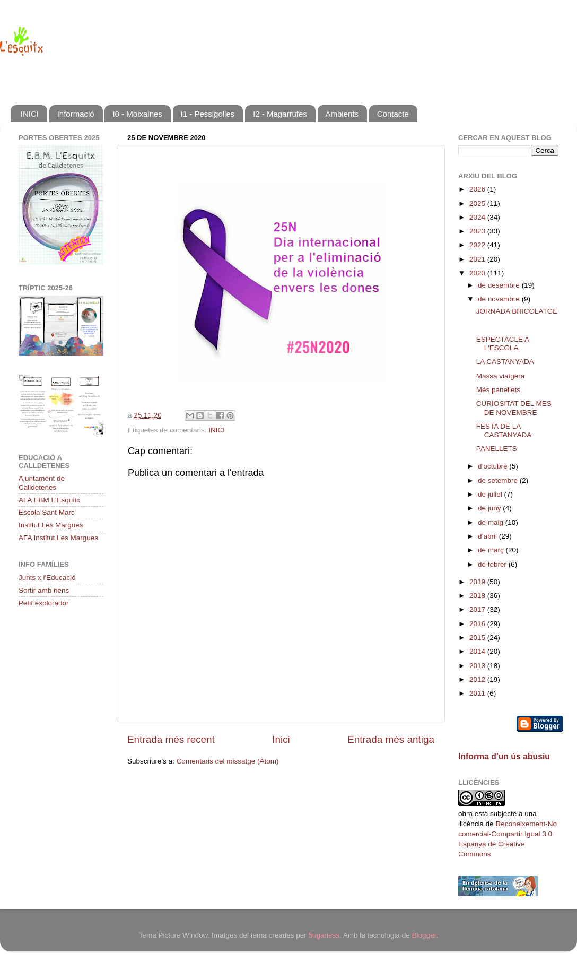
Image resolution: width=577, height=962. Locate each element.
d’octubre (493, 466)
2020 (478, 273)
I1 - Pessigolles (208, 113)
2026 (478, 189)
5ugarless (323, 935)
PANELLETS (496, 449)
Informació (75, 113)
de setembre (499, 480)
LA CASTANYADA (505, 362)
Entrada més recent (171, 739)
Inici (281, 739)
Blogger (424, 935)
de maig (491, 522)
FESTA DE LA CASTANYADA (504, 430)
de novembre (500, 299)
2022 (478, 245)
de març (492, 550)
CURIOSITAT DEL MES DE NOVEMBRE (514, 408)
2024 (478, 217)
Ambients (342, 113)
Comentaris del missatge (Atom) (228, 761)
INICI (30, 113)
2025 (478, 203)
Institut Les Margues (51, 525)
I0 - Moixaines (137, 113)
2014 (478, 651)
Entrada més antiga (390, 739)
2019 (478, 582)
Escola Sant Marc (47, 512)
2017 (478, 609)
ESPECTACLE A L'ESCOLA (502, 343)
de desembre (500, 285)
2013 (478, 666)
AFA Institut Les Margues (58, 538)
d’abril (488, 536)
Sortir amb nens (44, 590)
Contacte (393, 113)
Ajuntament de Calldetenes (42, 482)
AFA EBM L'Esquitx (49, 500)
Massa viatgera (500, 376)
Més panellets (498, 390)
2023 (478, 231)
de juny (490, 508)
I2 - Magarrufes (280, 113)
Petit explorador (44, 603)
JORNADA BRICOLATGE (517, 311)
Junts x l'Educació (47, 578)
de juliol (491, 494)
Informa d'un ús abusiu (504, 756)
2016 (478, 624)
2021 (478, 259)
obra (465, 814)
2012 (478, 679)
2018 (478, 596)
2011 (478, 693)
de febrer (493, 564)
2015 (478, 638)
